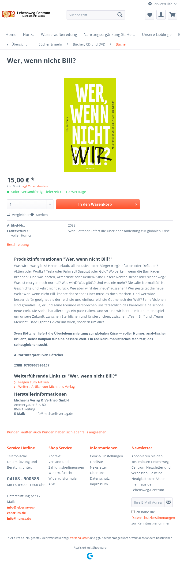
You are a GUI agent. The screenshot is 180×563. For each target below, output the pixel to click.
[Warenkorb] (172, 14)
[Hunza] (29, 34)
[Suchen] (120, 14)
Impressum (99, 484)
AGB (52, 484)
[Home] (11, 34)
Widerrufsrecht (60, 472)
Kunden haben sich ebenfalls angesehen (74, 432)
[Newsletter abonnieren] (169, 502)
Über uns (97, 472)
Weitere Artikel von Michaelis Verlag (44, 386)
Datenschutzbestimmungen (153, 517)
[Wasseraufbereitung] (59, 34)
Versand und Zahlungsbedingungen (66, 464)
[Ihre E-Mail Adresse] (148, 502)
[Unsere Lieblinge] (157, 34)
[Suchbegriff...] (96, 14)
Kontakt (54, 456)
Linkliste (96, 461)
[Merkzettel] (149, 14)
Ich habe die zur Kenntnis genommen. (153, 517)
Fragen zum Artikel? (31, 382)
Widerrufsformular (63, 478)
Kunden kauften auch (24, 432)
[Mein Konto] (161, 14)
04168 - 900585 (23, 478)
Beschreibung (18, 244)
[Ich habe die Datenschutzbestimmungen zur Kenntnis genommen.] (133, 511)
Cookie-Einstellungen (106, 456)
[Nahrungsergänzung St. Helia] (109, 34)
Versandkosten (80, 538)
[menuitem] (96, 17)
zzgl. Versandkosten (35, 186)
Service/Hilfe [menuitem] (160, 4)
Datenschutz (100, 478)
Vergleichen (18, 214)
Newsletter (98, 467)
